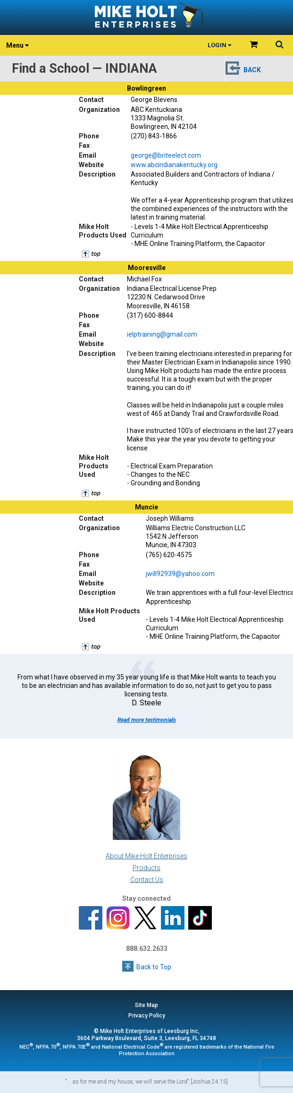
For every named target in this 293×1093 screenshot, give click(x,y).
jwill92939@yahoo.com (180, 573)
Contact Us (146, 879)
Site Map (146, 1005)
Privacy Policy (146, 1015)
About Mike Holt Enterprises (146, 856)
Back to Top (153, 967)
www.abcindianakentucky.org (174, 165)
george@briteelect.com (166, 155)
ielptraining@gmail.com (162, 334)
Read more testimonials (146, 720)
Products (146, 868)
